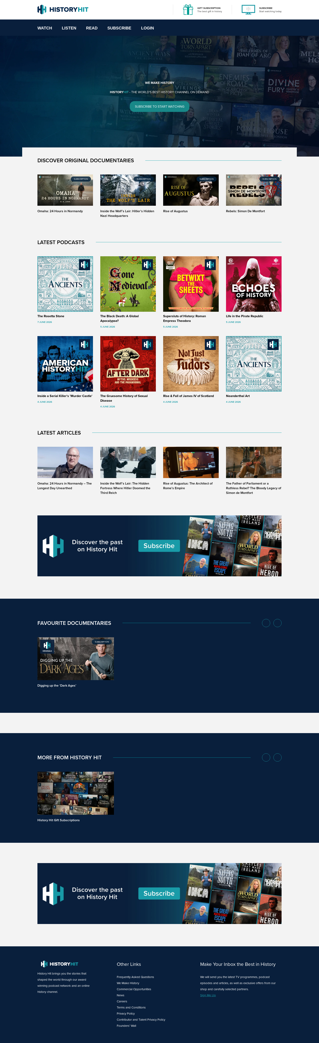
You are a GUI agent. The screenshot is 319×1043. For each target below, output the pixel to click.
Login (147, 28)
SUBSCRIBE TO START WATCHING (159, 106)
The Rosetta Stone (50, 316)
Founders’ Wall (126, 1026)
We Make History (128, 983)
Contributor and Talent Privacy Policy (141, 1019)
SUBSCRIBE (265, 8)
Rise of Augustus (175, 211)
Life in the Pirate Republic (244, 316)
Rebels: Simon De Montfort (245, 211)
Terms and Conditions (131, 1007)
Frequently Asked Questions (135, 977)
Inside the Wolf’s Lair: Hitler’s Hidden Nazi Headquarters (127, 213)
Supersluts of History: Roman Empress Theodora (184, 318)
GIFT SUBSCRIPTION (209, 8)
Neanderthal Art (238, 396)
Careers (122, 1001)
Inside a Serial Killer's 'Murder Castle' (64, 396)
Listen (69, 28)
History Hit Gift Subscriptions (58, 820)
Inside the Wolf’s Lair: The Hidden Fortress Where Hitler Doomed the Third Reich (125, 488)
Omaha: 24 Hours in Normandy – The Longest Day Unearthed (64, 485)
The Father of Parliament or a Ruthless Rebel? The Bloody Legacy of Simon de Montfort (253, 488)
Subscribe (119, 28)
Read (92, 28)
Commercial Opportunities (134, 989)
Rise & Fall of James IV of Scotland (188, 396)
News (120, 995)
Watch (44, 28)
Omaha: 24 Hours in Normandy (60, 211)
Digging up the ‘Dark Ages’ (56, 685)
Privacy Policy (126, 1013)
